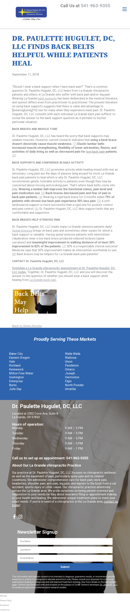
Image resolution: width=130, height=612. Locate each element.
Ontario (70, 369)
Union (68, 361)
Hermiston (72, 377)
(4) (40, 197)
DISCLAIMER (110, 582)
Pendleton (72, 365)
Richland (14, 365)
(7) (64, 246)
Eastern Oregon (19, 357)
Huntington (16, 377)
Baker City (16, 354)
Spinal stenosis (22, 230)
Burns (13, 385)
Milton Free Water (21, 373)
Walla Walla (72, 354)
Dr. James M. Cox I (108, 585)
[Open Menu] (124, 9)
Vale (12, 361)
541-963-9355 (95, 5)
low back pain (95, 151)
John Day (15, 389)
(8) (14, 254)
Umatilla (70, 389)
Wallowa (70, 357)
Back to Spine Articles (27, 326)
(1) (75, 144)
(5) (99, 201)
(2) (14, 155)
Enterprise (16, 381)
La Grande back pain (42, 280)
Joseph (70, 373)
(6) (37, 209)
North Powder (74, 385)
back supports (47, 98)
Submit (65, 566)
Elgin (68, 381)
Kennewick (16, 369)
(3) (43, 193)
